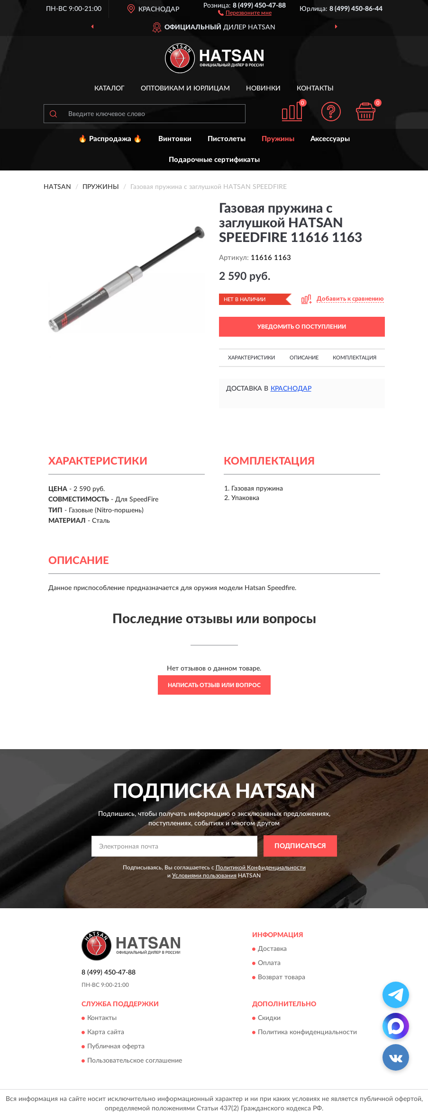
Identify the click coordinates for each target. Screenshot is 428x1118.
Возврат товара (281, 977)
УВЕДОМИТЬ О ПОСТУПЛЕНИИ (301, 327)
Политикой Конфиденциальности (261, 867)
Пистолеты (227, 139)
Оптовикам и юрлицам (185, 88)
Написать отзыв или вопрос (214, 685)
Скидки (269, 1018)
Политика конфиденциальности (307, 1032)
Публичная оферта (116, 1046)
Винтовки (174, 139)
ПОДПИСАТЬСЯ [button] (300, 846)
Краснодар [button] (291, 388)
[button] (245, 12)
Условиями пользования (204, 875)
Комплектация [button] (354, 357)
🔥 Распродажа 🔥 (110, 139)
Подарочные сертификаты (214, 159)
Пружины (278, 139)
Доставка (272, 949)
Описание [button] (304, 357)
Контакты (315, 88)
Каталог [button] (109, 88)
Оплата (269, 963)
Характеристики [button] (251, 357)
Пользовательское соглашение (134, 1060)
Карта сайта (105, 1032)
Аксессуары (330, 139)
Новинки (263, 88)
